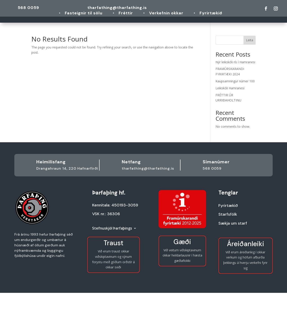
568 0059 (28, 7)
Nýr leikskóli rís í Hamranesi (235, 62)
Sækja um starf (232, 223)
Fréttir (126, 13)
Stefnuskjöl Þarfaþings (112, 229)
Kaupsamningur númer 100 (235, 81)
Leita (249, 40)
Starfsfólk (227, 214)
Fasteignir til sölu (83, 13)
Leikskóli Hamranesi (229, 88)
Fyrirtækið (211, 13)
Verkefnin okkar (166, 13)
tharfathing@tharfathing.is (117, 7)
